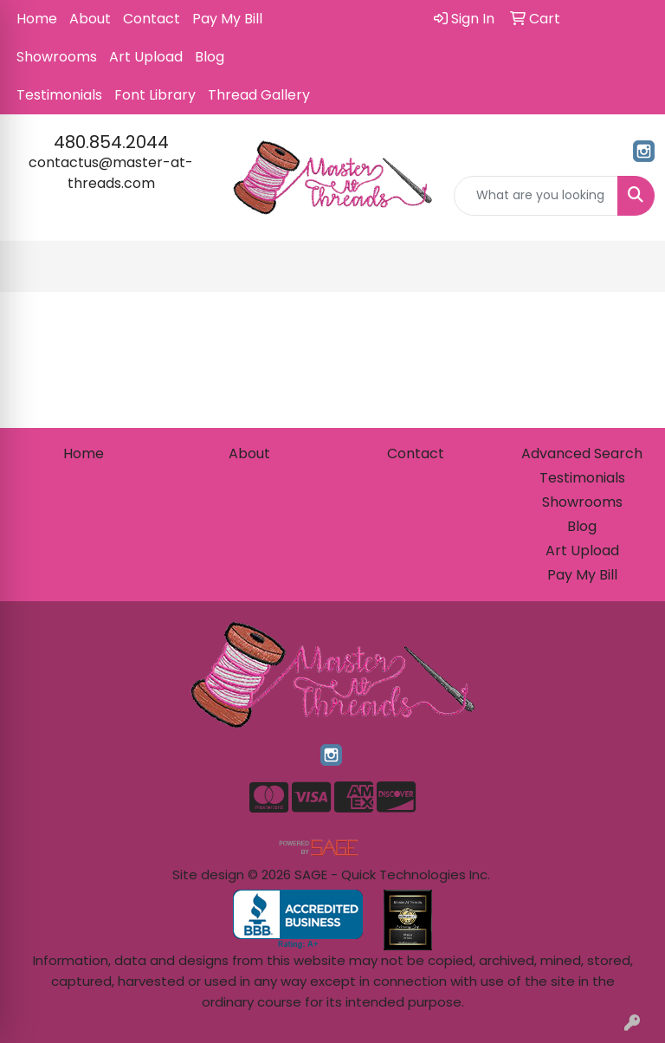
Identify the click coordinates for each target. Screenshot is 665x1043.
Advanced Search (581, 453)
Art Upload (146, 57)
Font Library (155, 95)
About (90, 19)
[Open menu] (630, 266)
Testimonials (59, 95)
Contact (151, 19)
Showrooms (56, 57)
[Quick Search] (536, 196)
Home (36, 19)
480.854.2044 (111, 142)
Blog (209, 57)
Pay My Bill (227, 19)
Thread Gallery (259, 95)
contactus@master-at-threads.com (111, 172)
